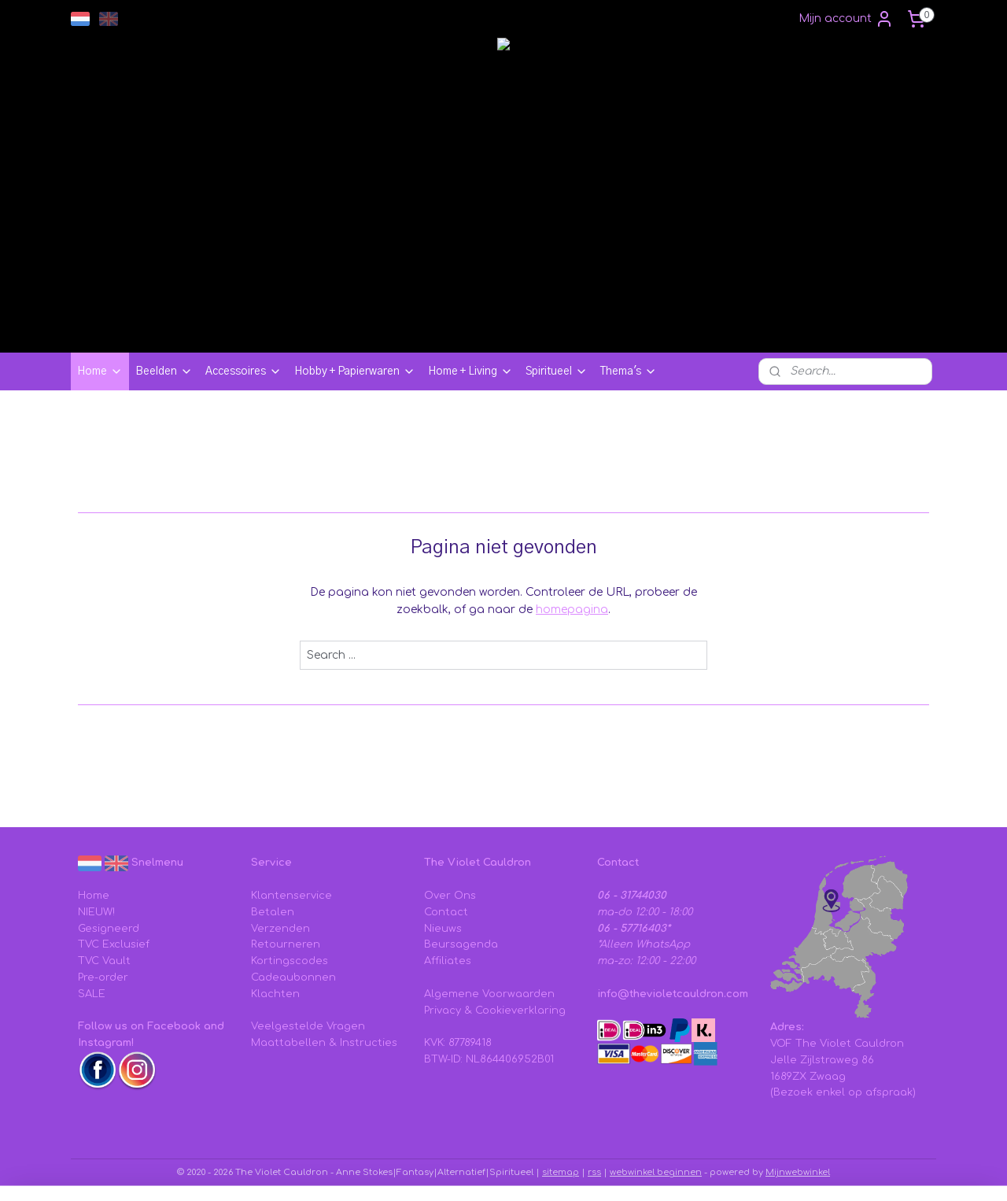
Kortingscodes (289, 960)
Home (100, 371)
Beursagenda (461, 944)
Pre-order (103, 977)
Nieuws (443, 928)
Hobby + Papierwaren (354, 371)
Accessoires (243, 371)
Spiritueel (557, 371)
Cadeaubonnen (293, 977)
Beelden (164, 371)
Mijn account (846, 18)
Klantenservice (291, 895)
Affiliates (447, 960)
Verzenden (280, 928)
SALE (91, 994)
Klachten (275, 994)
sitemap (560, 1172)
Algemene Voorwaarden (489, 994)
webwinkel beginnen (656, 1172)
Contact (446, 912)
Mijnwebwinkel (797, 1172)
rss (594, 1172)
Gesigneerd (108, 928)
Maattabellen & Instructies (324, 1042)
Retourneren (285, 944)
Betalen (272, 912)
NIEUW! (96, 912)
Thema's (628, 371)
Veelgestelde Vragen (308, 1026)
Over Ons (450, 895)
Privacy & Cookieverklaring (495, 1010)
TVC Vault (104, 960)
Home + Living (470, 371)
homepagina (572, 609)
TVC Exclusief (113, 944)
